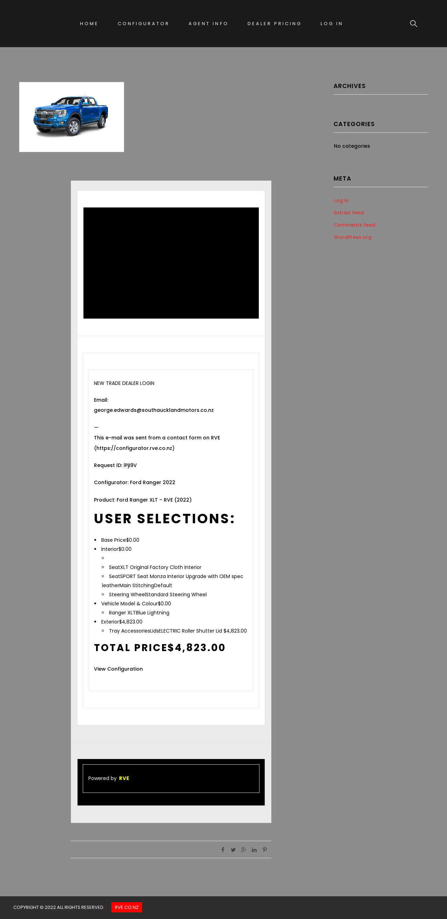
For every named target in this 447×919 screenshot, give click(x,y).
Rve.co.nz (127, 907)
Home (89, 23)
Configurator (144, 23)
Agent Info (208, 23)
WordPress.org (353, 237)
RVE (124, 778)
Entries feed (349, 212)
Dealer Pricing (275, 23)
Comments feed (354, 224)
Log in (341, 200)
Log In (332, 23)
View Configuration (118, 668)
